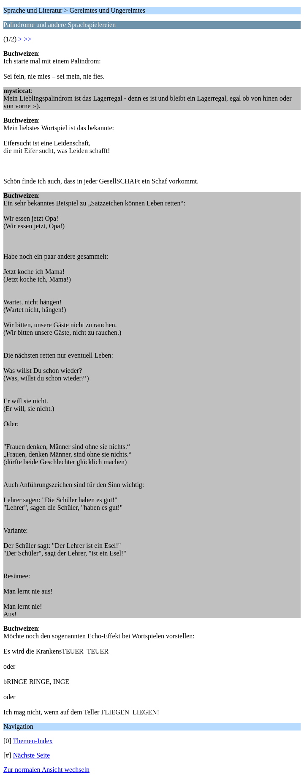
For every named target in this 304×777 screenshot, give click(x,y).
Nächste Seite (31, 755)
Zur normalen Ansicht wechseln (46, 769)
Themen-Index (32, 740)
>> (27, 39)
